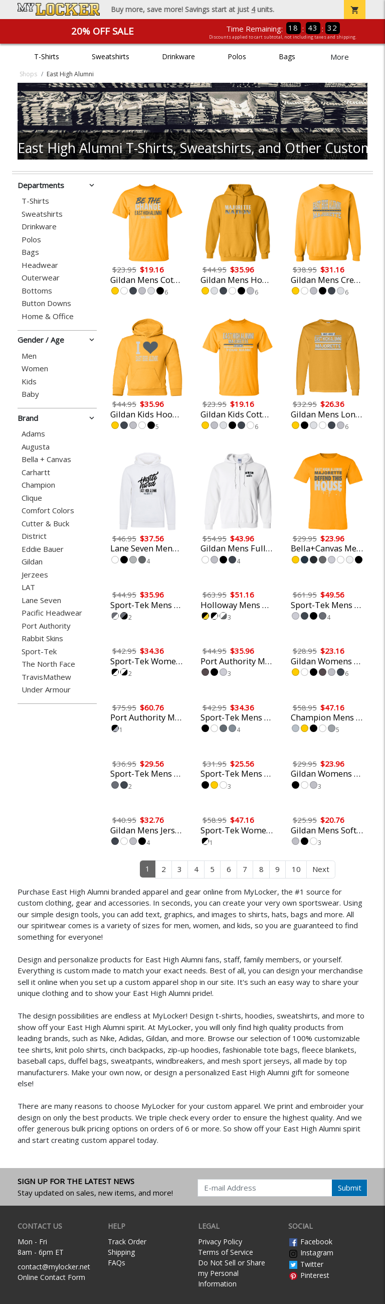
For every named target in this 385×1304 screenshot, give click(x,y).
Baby (30, 394)
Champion (38, 485)
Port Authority (46, 626)
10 (296, 869)
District (34, 536)
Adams (33, 433)
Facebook (310, 1241)
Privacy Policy (220, 1241)
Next (320, 869)
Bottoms (37, 290)
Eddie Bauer (43, 549)
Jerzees (35, 574)
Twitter (305, 1264)
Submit (349, 1188)
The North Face (48, 664)
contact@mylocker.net (54, 1266)
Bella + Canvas (46, 459)
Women (35, 368)
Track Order (127, 1241)
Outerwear (41, 277)
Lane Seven (41, 600)
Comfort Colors (48, 510)
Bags (287, 56)
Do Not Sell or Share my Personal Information (231, 1273)
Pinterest (308, 1275)
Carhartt (36, 472)
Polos (237, 56)
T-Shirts (46, 56)
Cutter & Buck (45, 523)
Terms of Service (225, 1252)
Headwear (40, 265)
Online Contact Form (51, 1277)
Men (29, 356)
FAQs (116, 1262)
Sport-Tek (39, 651)
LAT (28, 587)
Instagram (310, 1252)
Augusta (36, 447)
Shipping (121, 1252)
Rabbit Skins (42, 638)
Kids (29, 381)
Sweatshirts (110, 56)
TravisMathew (46, 677)
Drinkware (178, 56)
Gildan (32, 561)
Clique (32, 498)
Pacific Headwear (52, 613)
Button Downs (46, 303)
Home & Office (48, 316)
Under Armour (46, 689)
